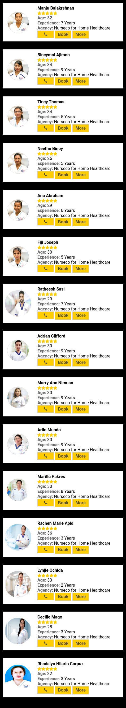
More (81, 34)
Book (63, 34)
